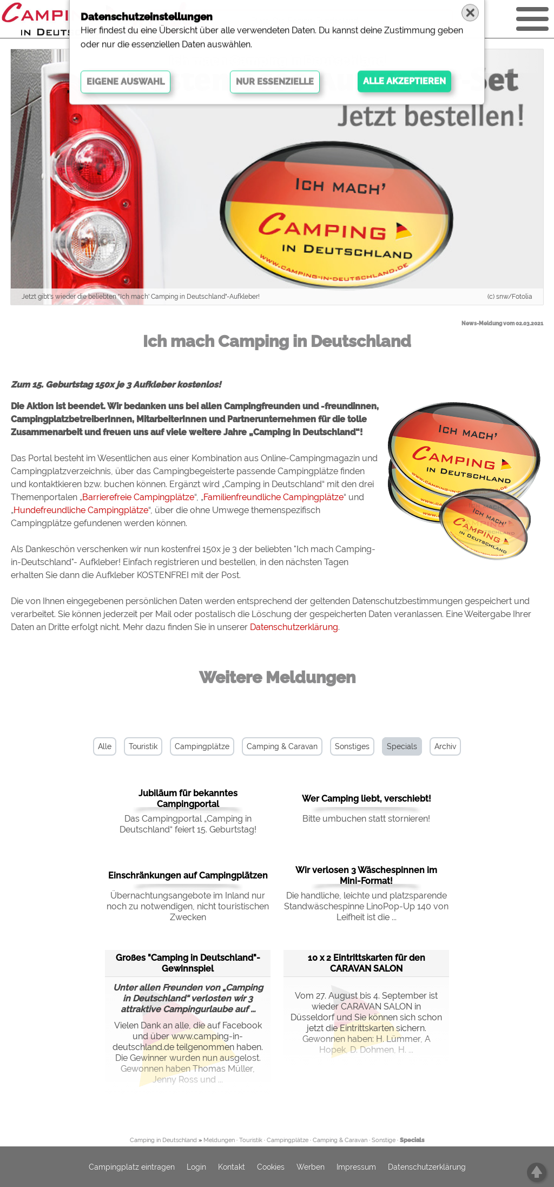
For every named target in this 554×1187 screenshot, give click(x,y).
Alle (104, 746)
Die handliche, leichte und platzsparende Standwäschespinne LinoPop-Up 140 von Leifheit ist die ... (366, 906)
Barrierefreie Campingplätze (138, 497)
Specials (402, 746)
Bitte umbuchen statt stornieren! (366, 819)
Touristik (143, 746)
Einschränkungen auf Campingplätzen (188, 875)
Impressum (356, 1167)
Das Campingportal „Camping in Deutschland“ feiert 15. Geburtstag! (188, 824)
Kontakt (231, 1167)
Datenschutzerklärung (294, 627)
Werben (310, 1167)
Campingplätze (202, 746)
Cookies (271, 1167)
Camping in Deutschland (163, 1140)
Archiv (445, 746)
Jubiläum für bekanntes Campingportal (188, 798)
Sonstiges (352, 746)
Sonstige (383, 1140)
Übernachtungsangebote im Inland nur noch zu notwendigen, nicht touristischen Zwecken (188, 906)
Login (196, 1167)
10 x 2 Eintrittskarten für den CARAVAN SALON (366, 963)
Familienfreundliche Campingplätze (273, 497)
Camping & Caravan (282, 746)
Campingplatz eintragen (132, 1167)
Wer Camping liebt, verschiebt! (366, 798)
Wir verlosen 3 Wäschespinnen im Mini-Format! (366, 875)
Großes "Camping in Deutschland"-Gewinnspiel (188, 963)
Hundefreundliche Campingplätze (81, 510)
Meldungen (219, 1140)
